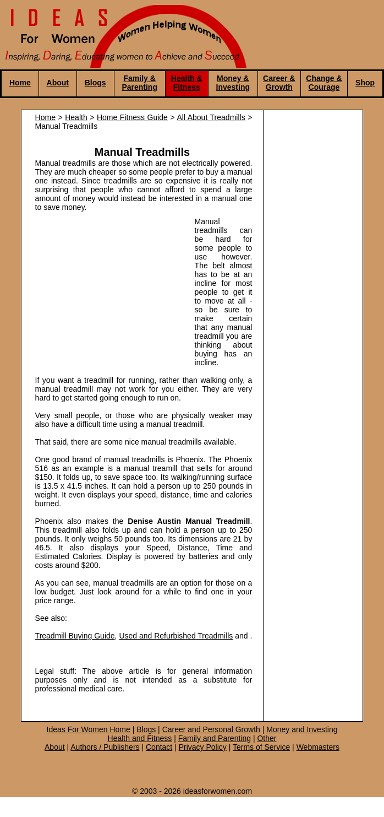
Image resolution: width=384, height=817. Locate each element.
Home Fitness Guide (132, 117)
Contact (159, 747)
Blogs (95, 82)
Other (266, 738)
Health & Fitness (186, 82)
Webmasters (318, 747)
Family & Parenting (139, 82)
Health (76, 117)
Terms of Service (261, 747)
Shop (365, 82)
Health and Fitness (140, 738)
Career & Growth (279, 82)
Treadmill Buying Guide (75, 635)
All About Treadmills (211, 117)
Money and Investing (301, 729)
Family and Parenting (214, 738)
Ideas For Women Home (88, 729)
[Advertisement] (109, 289)
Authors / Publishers (104, 747)
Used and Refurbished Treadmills (176, 635)
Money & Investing (233, 82)
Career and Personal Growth (211, 729)
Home (20, 82)
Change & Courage (324, 82)
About (58, 82)
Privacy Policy (203, 747)
